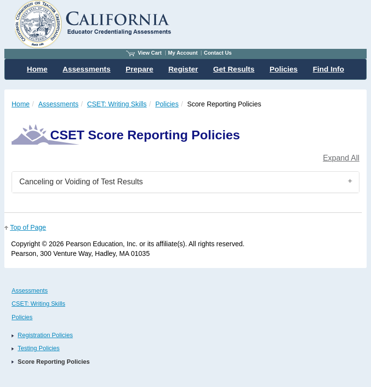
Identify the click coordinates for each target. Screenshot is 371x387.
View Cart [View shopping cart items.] (144, 53)
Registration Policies (45, 335)
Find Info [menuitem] (328, 69)
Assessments (58, 104)
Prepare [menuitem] (139, 69)
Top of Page (28, 227)
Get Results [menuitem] (234, 69)
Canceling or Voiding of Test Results (81, 182)
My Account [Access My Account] (183, 53)
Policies (166, 104)
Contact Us (218, 53)
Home (20, 104)
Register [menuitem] (184, 69)
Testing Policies (39, 348)
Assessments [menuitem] (87, 69)
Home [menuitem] (37, 69)
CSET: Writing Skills (116, 104)
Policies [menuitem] (284, 69)
